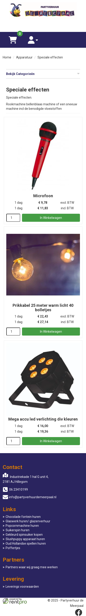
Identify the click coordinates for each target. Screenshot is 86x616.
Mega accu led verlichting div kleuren (43, 419)
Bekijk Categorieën (43, 74)
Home (7, 57)
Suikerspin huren (17, 530)
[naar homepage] (43, 11)
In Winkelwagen (51, 218)
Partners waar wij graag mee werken (32, 567)
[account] (33, 40)
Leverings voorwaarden (22, 586)
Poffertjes (13, 548)
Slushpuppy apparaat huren (25, 539)
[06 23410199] (43, 25)
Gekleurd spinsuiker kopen (24, 534)
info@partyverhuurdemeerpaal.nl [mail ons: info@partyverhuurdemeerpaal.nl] (32, 497)
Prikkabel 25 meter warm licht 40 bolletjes (43, 307)
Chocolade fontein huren (23, 517)
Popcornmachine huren (22, 525)
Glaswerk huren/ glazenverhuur (28, 521)
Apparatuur (24, 57)
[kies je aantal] (13, 218)
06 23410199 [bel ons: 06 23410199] (18, 489)
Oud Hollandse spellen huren (26, 543)
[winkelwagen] (13, 40)
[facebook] (79, 612)
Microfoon (43, 195)
